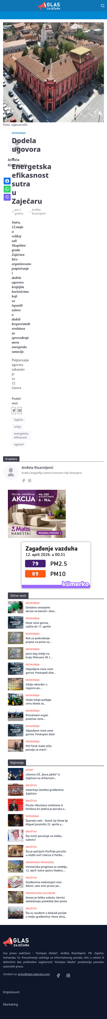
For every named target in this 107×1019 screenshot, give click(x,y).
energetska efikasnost (21, 435)
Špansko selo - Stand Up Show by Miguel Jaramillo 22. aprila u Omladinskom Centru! (47, 822)
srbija (17, 426)
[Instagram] (30, 481)
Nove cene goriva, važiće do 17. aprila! (38, 624)
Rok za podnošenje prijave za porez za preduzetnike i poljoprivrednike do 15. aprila (40, 640)
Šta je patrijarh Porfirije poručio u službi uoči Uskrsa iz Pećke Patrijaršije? (46, 853)
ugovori (19, 444)
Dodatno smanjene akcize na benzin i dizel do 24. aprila (40, 609)
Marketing (10, 1004)
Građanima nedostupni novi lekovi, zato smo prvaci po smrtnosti (44, 884)
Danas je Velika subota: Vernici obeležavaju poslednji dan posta (46, 899)
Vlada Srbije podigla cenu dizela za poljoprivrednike (38, 701)
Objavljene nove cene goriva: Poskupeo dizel (40, 732)
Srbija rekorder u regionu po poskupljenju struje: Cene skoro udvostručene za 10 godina (38, 686)
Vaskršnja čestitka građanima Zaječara (45, 791)
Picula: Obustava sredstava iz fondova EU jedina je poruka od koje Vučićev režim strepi (46, 807)
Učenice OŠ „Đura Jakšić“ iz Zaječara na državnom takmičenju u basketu (43, 776)
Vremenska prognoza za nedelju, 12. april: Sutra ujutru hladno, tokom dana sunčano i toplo (47, 868)
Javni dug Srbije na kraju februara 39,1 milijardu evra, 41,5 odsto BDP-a (38, 655)
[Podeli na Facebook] (14, 410)
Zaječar (18, 419)
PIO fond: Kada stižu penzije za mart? (39, 747)
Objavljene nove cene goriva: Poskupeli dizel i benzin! (41, 671)
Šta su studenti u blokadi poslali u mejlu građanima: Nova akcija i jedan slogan (47, 915)
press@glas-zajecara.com (34, 974)
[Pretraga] (103, 6)
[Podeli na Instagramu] (20, 410)
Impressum (11, 992)
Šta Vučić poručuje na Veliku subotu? (44, 837)
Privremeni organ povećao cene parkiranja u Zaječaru (39, 717)
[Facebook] (23, 481)
